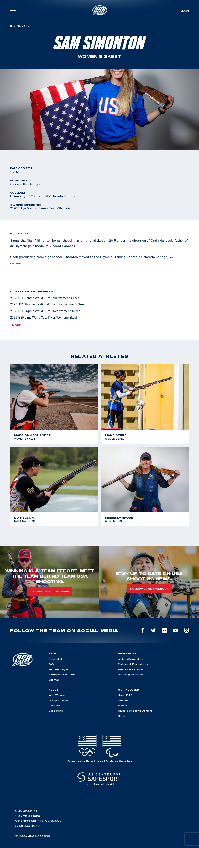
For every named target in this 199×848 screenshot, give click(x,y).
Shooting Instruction (131, 674)
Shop (121, 716)
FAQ (51, 664)
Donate (123, 700)
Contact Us (56, 658)
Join (185, 11)
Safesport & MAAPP (62, 674)
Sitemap (54, 679)
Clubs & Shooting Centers (135, 710)
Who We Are (57, 695)
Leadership (56, 710)
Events (122, 705)
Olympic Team (58, 700)
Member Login (58, 669)
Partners (54, 705)
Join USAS (125, 695)
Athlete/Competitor (130, 658)
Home (13, 26)
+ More (15, 263)
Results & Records (130, 669)
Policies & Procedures (133, 664)
